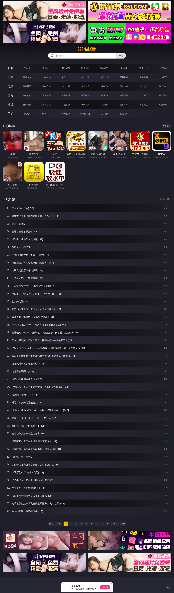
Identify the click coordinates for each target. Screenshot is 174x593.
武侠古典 (85, 104)
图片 (10, 95)
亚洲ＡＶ (27, 77)
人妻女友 (66, 104)
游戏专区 (85, 68)
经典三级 (124, 86)
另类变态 (163, 86)
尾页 (123, 523)
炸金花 (124, 68)
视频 (10, 77)
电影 (10, 86)
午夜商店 (46, 113)
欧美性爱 (85, 86)
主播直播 (143, 77)
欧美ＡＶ (66, 77)
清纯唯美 (124, 95)
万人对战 (66, 68)
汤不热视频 (85, 113)
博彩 (10, 68)
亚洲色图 (46, 95)
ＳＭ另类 (163, 77)
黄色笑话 (143, 104)
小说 (10, 104)
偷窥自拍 (27, 95)
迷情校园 (105, 104)
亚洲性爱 (27, 86)
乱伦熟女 (143, 86)
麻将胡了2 (104, 68)
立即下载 (105, 587)
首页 (51, 523)
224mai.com (87, 49)
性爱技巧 (163, 104)
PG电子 (27, 68)
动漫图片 (85, 95)
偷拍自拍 (46, 86)
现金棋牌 (143, 68)
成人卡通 (66, 86)
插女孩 (27, 113)
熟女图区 (143, 95)
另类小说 (124, 104)
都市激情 (27, 104)
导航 (10, 113)
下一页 (114, 523)
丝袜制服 (124, 77)
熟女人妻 (105, 77)
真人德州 (46, 68)
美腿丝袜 (105, 95)
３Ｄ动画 (85, 77)
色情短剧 (124, 113)
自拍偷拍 (46, 77)
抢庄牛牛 (163, 68)
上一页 (59, 523)
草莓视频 (66, 113)
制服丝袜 (105, 86)
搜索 (121, 55)
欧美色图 (66, 95)
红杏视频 (105, 113)
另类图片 (163, 95)
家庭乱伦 (46, 104)
